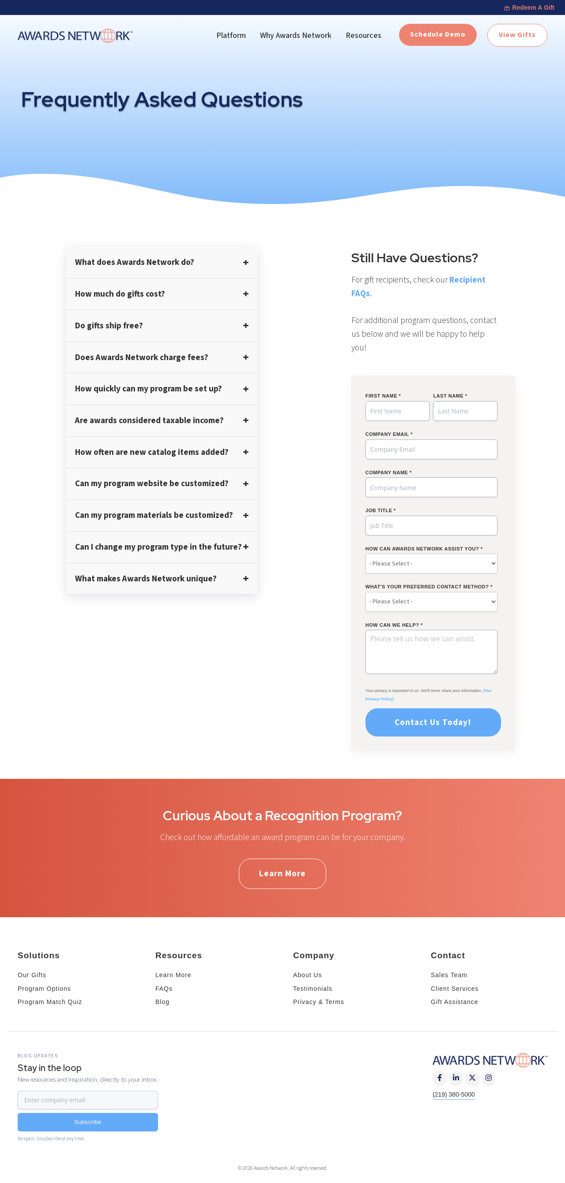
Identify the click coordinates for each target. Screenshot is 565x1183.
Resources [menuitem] (363, 35)
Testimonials (312, 988)
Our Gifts (32, 974)
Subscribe (87, 1122)
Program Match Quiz (50, 1001)
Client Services (454, 988)
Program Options (44, 988)
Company (314, 955)
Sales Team (449, 974)
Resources (178, 955)
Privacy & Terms (318, 1001)
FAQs (164, 988)
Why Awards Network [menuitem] (295, 35)
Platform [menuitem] (231, 35)
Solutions (39, 955)
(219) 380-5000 (454, 1094)
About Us (307, 974)
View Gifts (517, 35)
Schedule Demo (438, 34)
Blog (162, 1001)
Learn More (282, 873)
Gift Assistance (454, 1001)
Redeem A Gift (529, 7)
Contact (448, 955)
